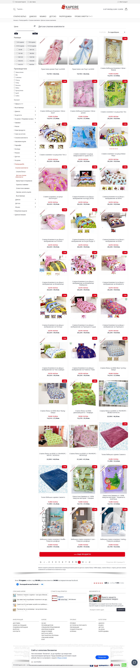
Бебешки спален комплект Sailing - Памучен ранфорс (113, 540)
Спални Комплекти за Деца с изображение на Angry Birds (83, 197)
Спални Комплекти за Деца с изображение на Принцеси (113, 326)
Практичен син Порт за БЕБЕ (83, 69)
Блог (43, 639)
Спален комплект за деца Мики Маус (113, 154)
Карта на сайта (47, 633)
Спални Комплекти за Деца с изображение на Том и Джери (53, 369)
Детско (101, 627)
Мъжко (101, 625)
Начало (15, 20)
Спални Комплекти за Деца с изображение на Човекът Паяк (83, 369)
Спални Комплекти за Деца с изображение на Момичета (113, 283)
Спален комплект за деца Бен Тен (113, 112)
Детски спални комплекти (48, 20)
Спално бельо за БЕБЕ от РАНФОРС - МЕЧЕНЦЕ (83, 454)
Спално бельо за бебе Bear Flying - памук (53, 412)
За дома (102, 629)
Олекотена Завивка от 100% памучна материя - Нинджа (83, 497)
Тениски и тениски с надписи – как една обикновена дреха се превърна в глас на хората (32, 594)
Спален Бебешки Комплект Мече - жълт (53, 112)
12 (83, 562)
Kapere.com (21, 665)
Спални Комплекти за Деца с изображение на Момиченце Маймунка (83, 283)
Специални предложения (50, 627)
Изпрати (121, 610)
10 (76, 562)
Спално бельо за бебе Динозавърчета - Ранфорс (83, 412)
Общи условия (46, 631)
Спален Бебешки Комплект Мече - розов (83, 112)
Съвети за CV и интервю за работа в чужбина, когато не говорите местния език (32, 604)
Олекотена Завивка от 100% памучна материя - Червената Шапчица (113, 497)
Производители (47, 625)
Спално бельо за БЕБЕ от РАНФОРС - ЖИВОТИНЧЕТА (113, 412)
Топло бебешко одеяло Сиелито (53, 497)
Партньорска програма (49, 635)
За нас (43, 623)
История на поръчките (78, 625)
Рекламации (74, 627)
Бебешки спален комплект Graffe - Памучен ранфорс (53, 540)
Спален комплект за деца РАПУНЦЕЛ (53, 197)
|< (40, 562)
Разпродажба (23, 20)
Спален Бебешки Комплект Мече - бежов (113, 69)
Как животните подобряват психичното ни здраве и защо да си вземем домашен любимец (32, 599)
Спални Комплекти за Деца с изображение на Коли (113, 240)
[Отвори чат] (134, 662)
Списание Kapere (47, 637)
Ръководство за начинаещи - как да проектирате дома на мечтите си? (32, 609)
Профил (73, 623)
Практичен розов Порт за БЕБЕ (53, 69)
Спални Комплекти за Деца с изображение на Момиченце (53, 283)
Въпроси (16, 629)
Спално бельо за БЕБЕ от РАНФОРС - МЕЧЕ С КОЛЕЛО (53, 454)
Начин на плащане (19, 625)
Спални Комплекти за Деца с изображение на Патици (53, 326)
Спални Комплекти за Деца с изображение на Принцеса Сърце (83, 326)
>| (89, 562)
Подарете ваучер (76, 629)
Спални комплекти (34, 20)
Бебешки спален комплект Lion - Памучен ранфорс (83, 540)
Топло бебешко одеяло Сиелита (113, 454)
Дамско (101, 623)
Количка (73, 631)
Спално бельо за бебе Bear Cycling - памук (113, 369)
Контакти (16, 631)
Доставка (16, 623)
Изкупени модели (47, 629)
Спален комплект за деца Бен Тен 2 (53, 155)
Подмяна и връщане (20, 627)
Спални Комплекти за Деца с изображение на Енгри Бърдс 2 (83, 240)
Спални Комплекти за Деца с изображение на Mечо (113, 197)
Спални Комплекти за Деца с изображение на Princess (53, 240)
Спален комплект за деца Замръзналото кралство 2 (83, 155)
